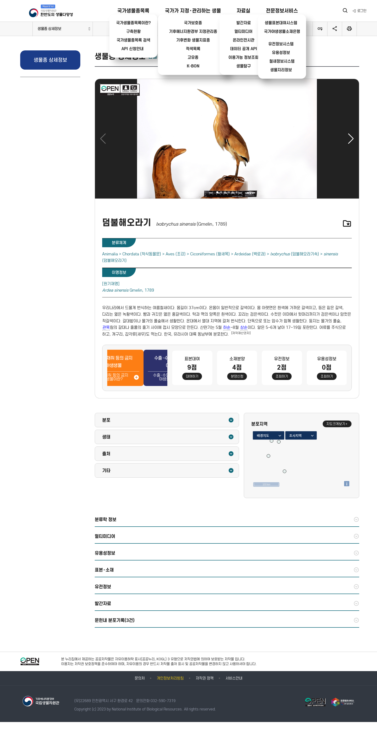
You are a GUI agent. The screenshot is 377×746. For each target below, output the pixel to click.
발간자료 (227, 603)
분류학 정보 (227, 519)
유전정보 (227, 587)
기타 (168, 470)
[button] (351, 138)
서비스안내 (234, 678)
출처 (168, 454)
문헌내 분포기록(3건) (227, 620)
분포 (168, 420)
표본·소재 (227, 570)
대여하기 (192, 376)
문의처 (140, 678)
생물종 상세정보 (49, 28)
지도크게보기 (337, 424)
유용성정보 (227, 553)
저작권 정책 (205, 678)
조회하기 (282, 376)
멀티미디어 (227, 536)
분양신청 (237, 376)
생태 (168, 437)
